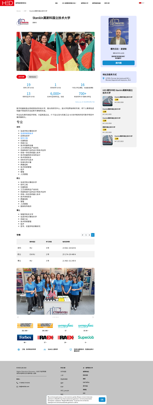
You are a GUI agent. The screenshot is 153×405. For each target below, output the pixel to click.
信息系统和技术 (27, 133)
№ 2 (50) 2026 (119, 102)
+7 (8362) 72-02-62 (24, 382)
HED (84, 393)
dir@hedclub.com (24, 386)
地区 (62, 394)
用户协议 (85, 386)
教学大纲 (107, 3)
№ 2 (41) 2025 (107, 114)
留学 (62, 383)
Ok (102, 399)
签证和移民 (64, 379)
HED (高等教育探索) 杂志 (68, 3)
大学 (25, 11)
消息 (56, 3)
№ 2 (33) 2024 (107, 123)
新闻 (84, 379)
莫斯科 (35, 22)
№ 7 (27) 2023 (119, 141)
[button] (18, 317)
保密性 (85, 389)
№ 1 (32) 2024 (107, 132)
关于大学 (21, 77)
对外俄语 (63, 371)
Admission (32, 77)
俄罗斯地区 (86, 371)
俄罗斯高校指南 (96, 3)
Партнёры (86, 382)
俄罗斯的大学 (84, 3)
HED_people (65, 390)
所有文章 (63, 368)
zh (141, 3)
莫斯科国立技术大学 (109, 127)
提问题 (119, 62)
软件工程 (24, 138)
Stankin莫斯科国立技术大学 (123, 97)
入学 (116, 100)
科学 (62, 387)
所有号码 (85, 375)
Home (19, 11)
